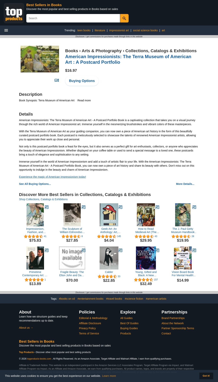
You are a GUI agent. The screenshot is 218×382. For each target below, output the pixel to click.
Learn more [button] (109, 375)
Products (125, 333)
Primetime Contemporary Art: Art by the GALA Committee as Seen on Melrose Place (35, 273)
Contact (166, 333)
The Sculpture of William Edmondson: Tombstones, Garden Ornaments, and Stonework (72, 230)
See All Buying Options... (35, 183)
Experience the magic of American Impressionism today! (52, 176)
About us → (26, 327)
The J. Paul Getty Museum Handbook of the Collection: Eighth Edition (182, 230)
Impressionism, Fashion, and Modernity (35, 230)
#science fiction (134, 298)
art (163, 30)
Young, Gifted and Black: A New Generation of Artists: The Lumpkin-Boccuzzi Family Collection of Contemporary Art (146, 273)
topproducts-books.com (39, 358)
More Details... (185, 183)
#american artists (156, 298)
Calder (109, 272)
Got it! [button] (206, 376)
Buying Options (82, 81)
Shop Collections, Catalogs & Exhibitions (43, 199)
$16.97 (71, 70)
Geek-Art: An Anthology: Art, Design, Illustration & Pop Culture (109, 230)
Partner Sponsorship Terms (177, 328)
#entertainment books (90, 298)
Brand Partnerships (173, 318)
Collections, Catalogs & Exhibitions (160, 50)
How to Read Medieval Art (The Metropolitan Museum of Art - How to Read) (146, 230)
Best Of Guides (129, 323)
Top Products (26, 352)
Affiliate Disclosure (90, 323)
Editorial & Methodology (93, 318)
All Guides (126, 318)
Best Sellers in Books (44, 5)
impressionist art (119, 30)
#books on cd (67, 298)
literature (100, 30)
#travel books (114, 298)
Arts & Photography (102, 50)
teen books (84, 30)
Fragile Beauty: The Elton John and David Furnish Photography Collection (72, 273)
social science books (145, 30)
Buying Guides (129, 328)
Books (71, 50)
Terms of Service (89, 333)
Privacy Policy (87, 328)
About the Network (172, 323)
